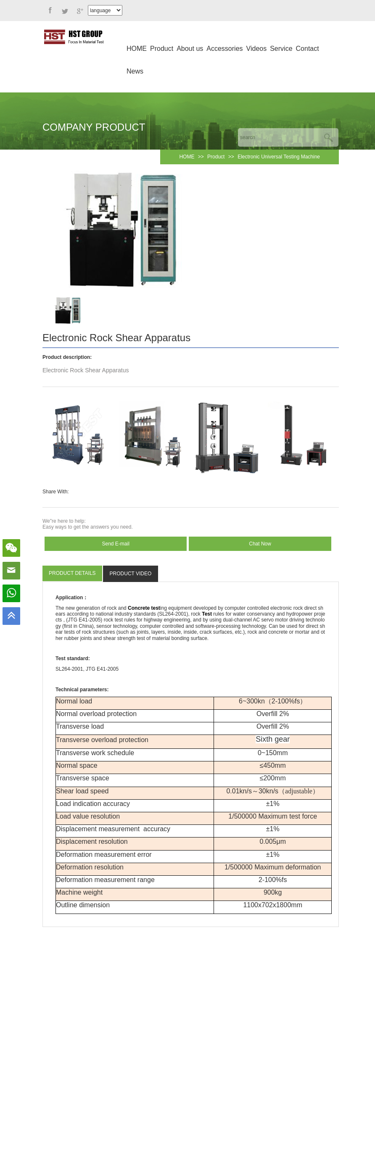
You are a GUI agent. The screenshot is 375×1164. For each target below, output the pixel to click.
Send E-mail (115, 544)
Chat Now (260, 544)
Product (161, 48)
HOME (137, 48)
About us (190, 48)
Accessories (224, 48)
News (135, 71)
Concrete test (144, 608)
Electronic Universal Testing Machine (279, 157)
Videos (256, 48)
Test (207, 614)
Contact (307, 48)
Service (281, 48)
